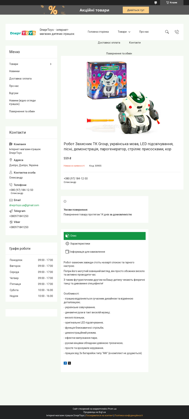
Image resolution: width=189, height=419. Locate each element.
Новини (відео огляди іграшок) (22, 102)
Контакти (135, 42)
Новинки (14, 71)
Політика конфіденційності (129, 415)
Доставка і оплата (109, 42)
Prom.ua (112, 409)
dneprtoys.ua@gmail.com (24, 205)
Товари (122, 31)
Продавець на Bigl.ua (94, 412)
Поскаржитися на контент (99, 415)
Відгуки (13, 93)
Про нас (144, 31)
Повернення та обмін (119, 53)
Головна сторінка (98, 31)
